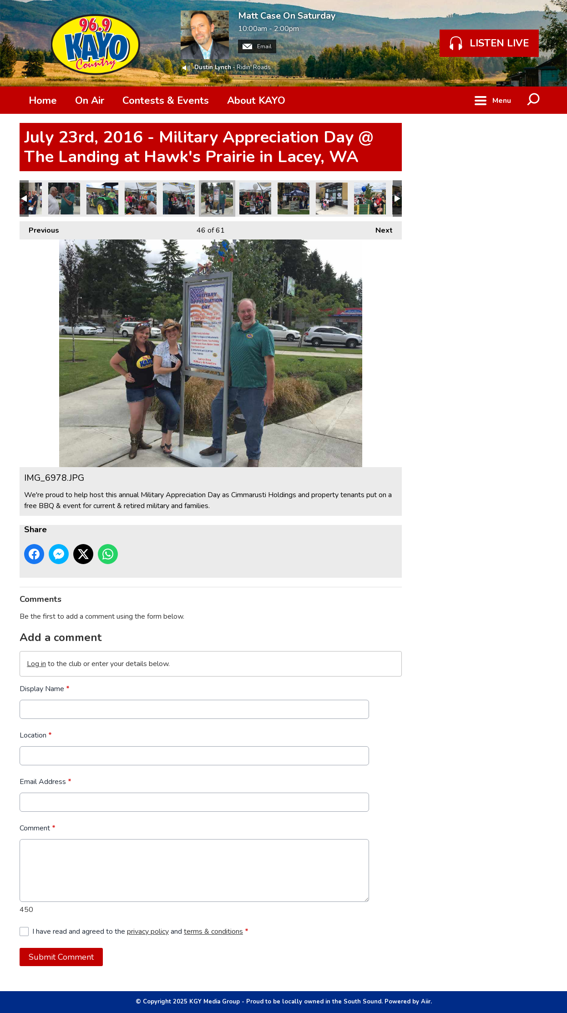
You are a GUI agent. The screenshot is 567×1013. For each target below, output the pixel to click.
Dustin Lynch (212, 67)
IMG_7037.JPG (102, 198)
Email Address (45, 782)
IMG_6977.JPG (255, 198)
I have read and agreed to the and (140, 931)
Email (257, 46)
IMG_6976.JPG (293, 198)
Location (36, 735)
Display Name (45, 689)
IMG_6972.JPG (370, 198)
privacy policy (148, 931)
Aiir (425, 1002)
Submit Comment (61, 957)
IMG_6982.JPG (141, 198)
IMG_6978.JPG (217, 198)
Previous (39, 228)
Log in (36, 664)
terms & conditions (213, 931)
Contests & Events (165, 100)
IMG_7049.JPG (64, 198)
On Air (89, 100)
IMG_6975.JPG (332, 198)
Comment (38, 828)
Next (379, 228)
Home (43, 100)
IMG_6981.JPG (179, 198)
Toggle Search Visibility (533, 100)
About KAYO (256, 100)
